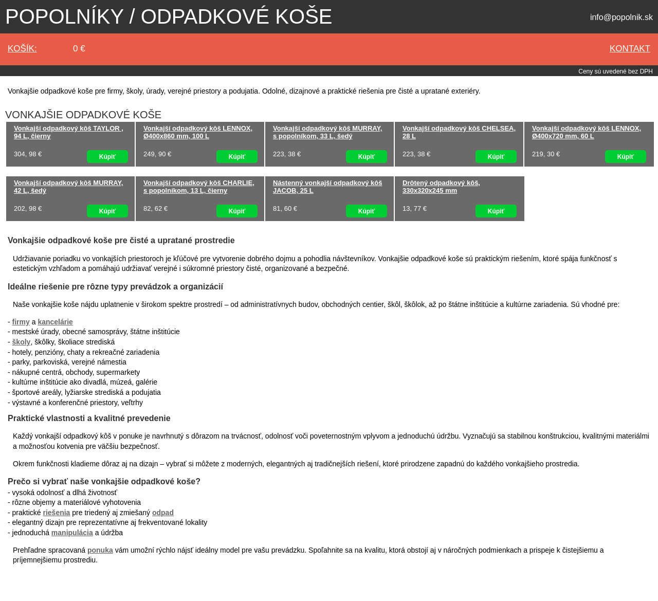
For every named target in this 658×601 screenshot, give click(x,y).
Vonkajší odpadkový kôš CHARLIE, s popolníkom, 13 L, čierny (198, 186)
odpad (163, 512)
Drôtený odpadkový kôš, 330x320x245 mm (441, 186)
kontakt (630, 48)
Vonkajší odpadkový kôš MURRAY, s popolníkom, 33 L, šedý (327, 132)
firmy (21, 322)
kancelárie (55, 322)
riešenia (56, 512)
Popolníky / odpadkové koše (169, 16)
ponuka (100, 550)
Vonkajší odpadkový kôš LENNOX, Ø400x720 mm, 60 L (586, 132)
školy (21, 342)
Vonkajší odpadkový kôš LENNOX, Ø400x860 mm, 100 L (197, 132)
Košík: (22, 48)
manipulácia (72, 533)
